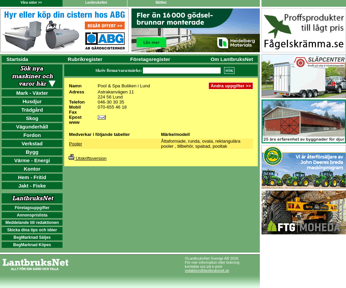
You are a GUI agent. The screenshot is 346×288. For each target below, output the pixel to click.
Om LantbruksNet (232, 59)
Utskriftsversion (87, 158)
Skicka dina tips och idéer (32, 230)
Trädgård (32, 110)
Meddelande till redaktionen (32, 222)
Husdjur (32, 101)
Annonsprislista (32, 215)
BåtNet (160, 2)
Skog (32, 118)
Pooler (75, 143)
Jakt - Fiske (32, 186)
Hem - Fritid (32, 177)
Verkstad (32, 143)
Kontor (32, 169)
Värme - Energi (32, 160)
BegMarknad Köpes (32, 244)
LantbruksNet (96, 2)
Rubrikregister (85, 59)
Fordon (32, 135)
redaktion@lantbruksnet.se (207, 270)
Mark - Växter (32, 93)
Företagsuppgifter (32, 207)
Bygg (32, 152)
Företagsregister (150, 59)
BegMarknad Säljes (32, 237)
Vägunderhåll (32, 126)
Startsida (17, 59)
